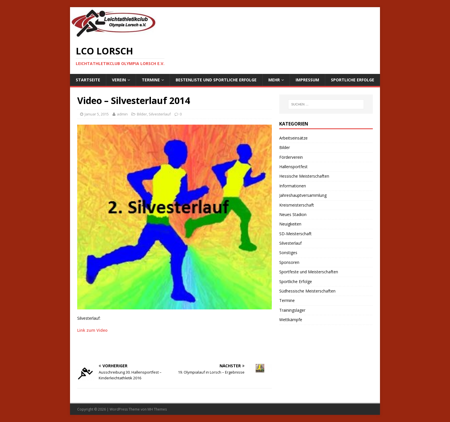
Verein (119, 80)
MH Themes (157, 409)
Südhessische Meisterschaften (307, 291)
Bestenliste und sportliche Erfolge (216, 80)
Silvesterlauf (160, 114)
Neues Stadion (293, 214)
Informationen (292, 186)
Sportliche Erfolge (352, 80)
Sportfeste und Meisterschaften (308, 271)
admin (122, 114)
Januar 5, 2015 (97, 114)
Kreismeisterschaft (296, 205)
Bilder (142, 114)
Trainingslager (292, 310)
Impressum (307, 80)
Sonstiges (288, 252)
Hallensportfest (293, 166)
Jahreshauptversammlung (303, 195)
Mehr (274, 80)
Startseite (88, 80)
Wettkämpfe (290, 319)
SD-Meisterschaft (295, 233)
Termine (151, 80)
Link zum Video (92, 330)
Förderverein (291, 157)
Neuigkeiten (290, 224)
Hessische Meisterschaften (304, 176)
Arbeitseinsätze (293, 138)
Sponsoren (289, 262)
